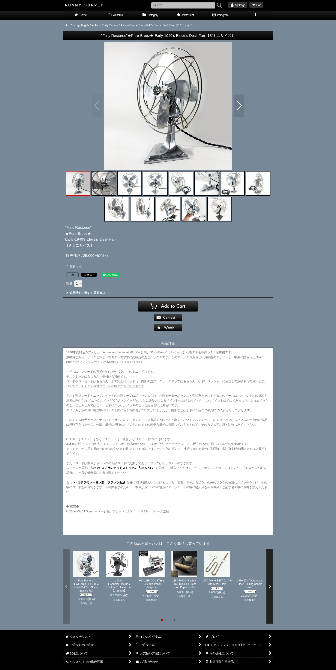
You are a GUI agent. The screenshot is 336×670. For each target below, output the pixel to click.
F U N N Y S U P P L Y (84, 5)
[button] (255, 15)
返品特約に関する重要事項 (85, 293)
